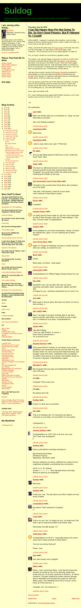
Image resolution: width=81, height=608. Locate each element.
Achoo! (7, 142)
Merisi (3, 303)
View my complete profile (10, 52)
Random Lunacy (7, 382)
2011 (6, 176)
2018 (6, 118)
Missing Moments (7, 355)
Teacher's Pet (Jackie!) (9, 248)
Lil (34, 378)
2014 (6, 126)
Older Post (75, 598)
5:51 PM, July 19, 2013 (40, 513)
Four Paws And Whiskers (10, 322)
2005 (6, 189)
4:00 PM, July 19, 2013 (40, 487)
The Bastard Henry (8, 357)
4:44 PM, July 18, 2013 (40, 178)
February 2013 (10, 170)
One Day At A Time (8, 353)
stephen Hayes (39, 212)
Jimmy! (4, 385)
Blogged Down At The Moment (12, 368)
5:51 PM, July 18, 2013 (40, 239)
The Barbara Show (8, 384)
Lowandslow (38, 504)
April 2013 (8, 166)
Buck (35, 255)
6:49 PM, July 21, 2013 (40, 563)
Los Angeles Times (8, 70)
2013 (6, 128)
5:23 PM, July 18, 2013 (40, 223)
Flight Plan (5, 358)
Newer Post (32, 598)
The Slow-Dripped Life (9, 365)
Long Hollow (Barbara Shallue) (12, 272)
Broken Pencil (6, 75)
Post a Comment (33, 595)
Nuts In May (5, 328)
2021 (6, 112)
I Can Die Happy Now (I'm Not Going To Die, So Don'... (14, 153)
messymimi (38, 270)
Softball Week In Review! (12, 149)
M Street (7, 159)
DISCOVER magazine (9, 65)
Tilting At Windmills (8, 370)
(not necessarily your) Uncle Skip (47, 181)
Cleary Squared (7, 387)
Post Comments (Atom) (46, 603)
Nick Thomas (6, 389)
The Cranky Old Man (8, 280)
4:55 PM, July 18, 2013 (40, 197)
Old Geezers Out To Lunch (10, 345)
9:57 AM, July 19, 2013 (40, 427)
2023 (6, 108)
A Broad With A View (8, 332)
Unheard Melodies (8, 316)
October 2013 (9, 134)
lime (34, 555)
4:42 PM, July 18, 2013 (40, 148)
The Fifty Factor (7, 352)
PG (34, 151)
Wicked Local (6, 71)
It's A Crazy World (7, 372)
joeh (34, 112)
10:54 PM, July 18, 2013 (40, 340)
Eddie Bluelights (7, 337)
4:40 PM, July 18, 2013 (40, 137)
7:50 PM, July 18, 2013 (40, 295)
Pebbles (4, 330)
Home (54, 598)
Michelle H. (37, 365)
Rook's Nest (5, 309)
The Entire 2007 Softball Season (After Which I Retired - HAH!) (12, 412)
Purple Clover (6, 68)
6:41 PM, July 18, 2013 (40, 267)
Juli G (3, 348)
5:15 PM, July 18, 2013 (40, 208)
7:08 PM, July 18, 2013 (40, 278)
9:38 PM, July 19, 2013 (40, 531)
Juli (34, 298)
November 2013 (10, 132)
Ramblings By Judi (8, 360)
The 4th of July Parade (11, 161)
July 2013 (8, 140)
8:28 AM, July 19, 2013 (40, 375)
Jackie (35, 326)
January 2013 (9, 172)
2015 (6, 124)
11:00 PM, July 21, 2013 (40, 591)
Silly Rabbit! (5, 380)
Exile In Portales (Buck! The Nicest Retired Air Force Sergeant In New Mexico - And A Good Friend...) (13, 401)
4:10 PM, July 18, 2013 (40, 126)
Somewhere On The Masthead (12, 207)
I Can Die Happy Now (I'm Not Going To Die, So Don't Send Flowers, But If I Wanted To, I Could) (53, 32)
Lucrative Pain (6, 343)
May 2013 (8, 164)
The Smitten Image (8, 230)
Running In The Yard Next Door (12, 290)
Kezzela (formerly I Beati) (10, 346)
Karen (35, 201)
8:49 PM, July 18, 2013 (40, 308)
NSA (6, 145)
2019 (6, 116)
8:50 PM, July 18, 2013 (40, 323)
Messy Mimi (5, 256)
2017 (6, 120)
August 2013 (9, 138)
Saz (34, 281)
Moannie (4, 397)
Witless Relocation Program (11, 375)
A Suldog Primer (7, 425)
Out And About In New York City (12, 238)
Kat (34, 411)
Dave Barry (61, 61)
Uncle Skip (5, 223)
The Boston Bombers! (9, 415)
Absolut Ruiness (40, 344)
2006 (6, 187)
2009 (6, 180)
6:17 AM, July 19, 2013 (40, 362)
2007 (6, 185)
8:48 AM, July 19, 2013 (40, 386)
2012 (6, 174)
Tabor (35, 164)
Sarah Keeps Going (8, 350)
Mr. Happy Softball (10, 143)
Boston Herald (60, 72)
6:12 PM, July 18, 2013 (40, 252)
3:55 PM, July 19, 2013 (40, 442)
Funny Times (58, 48)
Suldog (18, 10)
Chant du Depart (7, 215)
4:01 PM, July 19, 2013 (40, 500)
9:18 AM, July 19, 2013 (40, 408)
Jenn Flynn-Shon (40, 242)
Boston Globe (6, 66)
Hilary (35, 566)
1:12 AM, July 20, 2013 (40, 552)
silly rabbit (37, 311)
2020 (6, 114)
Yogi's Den (5, 373)
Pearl (3, 264)
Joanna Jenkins (39, 430)
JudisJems (37, 534)
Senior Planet (6, 77)
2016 (6, 122)
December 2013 (10, 130)
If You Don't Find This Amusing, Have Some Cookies (14, 156)
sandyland (37, 129)
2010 (6, 178)
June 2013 (8, 163)
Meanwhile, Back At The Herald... (15, 150)
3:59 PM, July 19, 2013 (40, 476)
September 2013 (10, 136)
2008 (6, 182)
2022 (6, 110)
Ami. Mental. (6, 367)
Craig (35, 517)
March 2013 (9, 168)
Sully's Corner (9, 147)
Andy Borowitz (71, 61)
